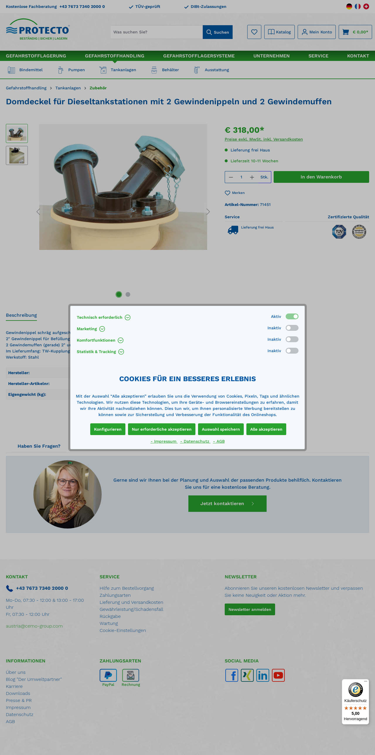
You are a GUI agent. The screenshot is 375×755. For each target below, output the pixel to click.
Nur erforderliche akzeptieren (162, 429)
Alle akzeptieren (266, 429)
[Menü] (365, 682)
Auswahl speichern (221, 429)
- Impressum (164, 441)
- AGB (219, 441)
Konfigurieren (108, 429)
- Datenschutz (195, 441)
